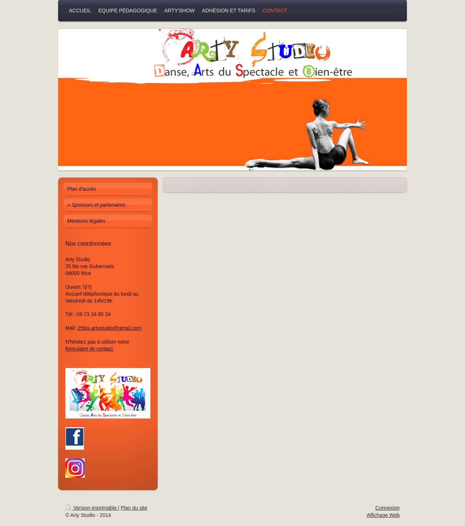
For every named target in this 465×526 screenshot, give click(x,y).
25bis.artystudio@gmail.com (109, 328)
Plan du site (134, 508)
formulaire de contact (89, 349)
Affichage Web (383, 515)
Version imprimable (91, 508)
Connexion (387, 508)
